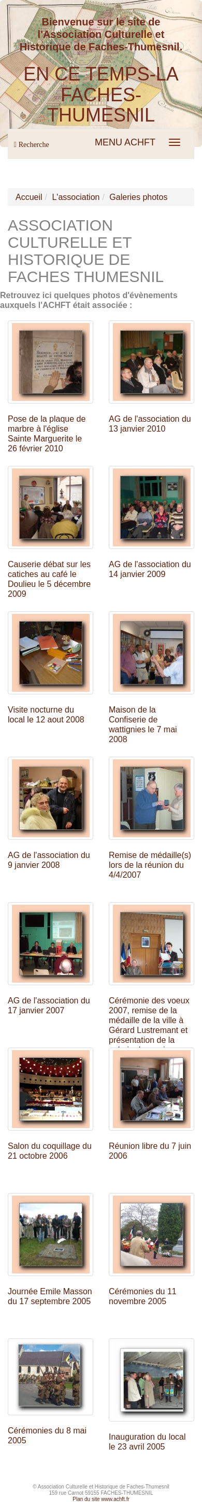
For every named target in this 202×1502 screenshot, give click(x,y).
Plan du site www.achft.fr (101, 1499)
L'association (75, 197)
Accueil (29, 197)
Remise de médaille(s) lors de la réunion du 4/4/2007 (150, 865)
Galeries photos (138, 197)
